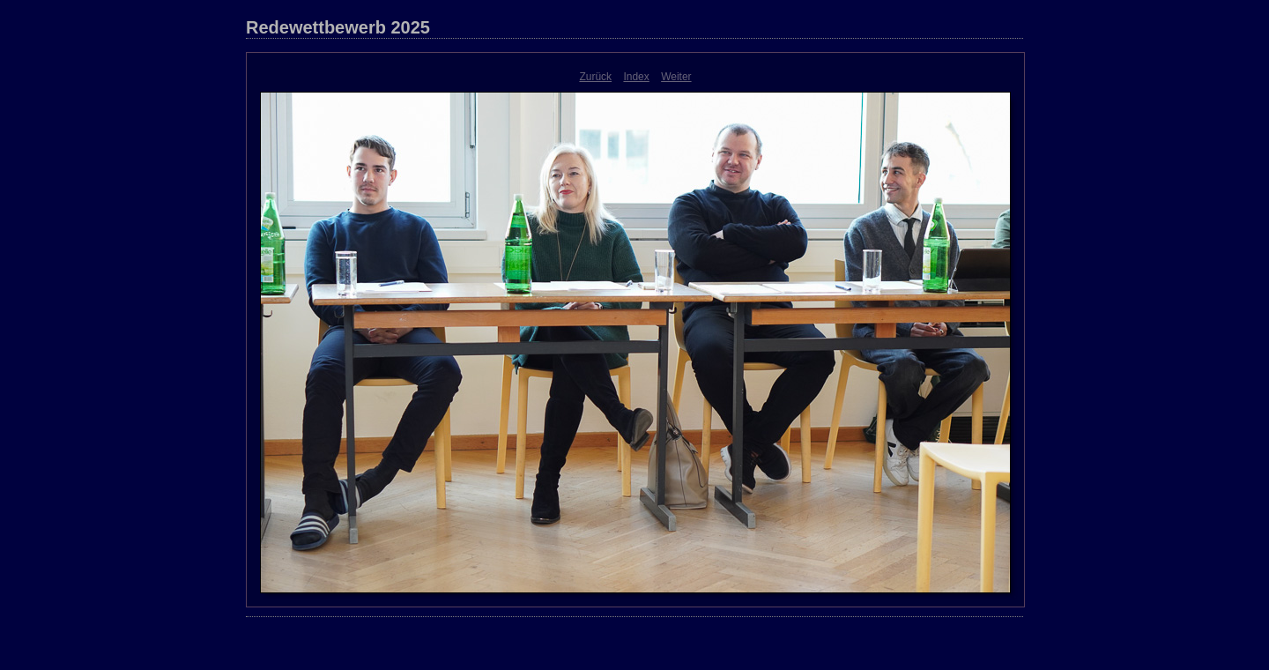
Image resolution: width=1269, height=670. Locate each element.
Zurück (595, 77)
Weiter (676, 77)
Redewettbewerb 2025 (338, 27)
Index (636, 77)
